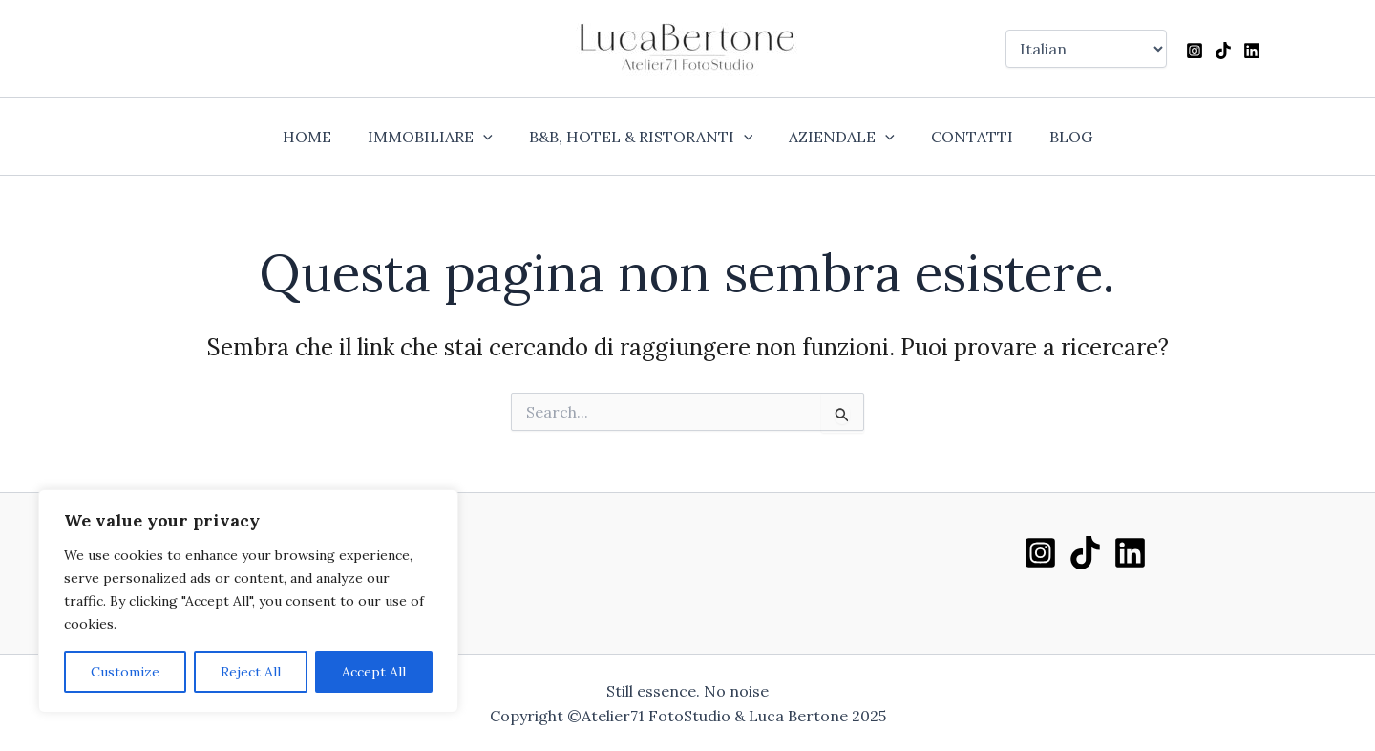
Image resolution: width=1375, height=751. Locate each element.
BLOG (1056, 136)
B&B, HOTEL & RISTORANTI (644, 136)
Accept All (374, 671)
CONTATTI (963, 136)
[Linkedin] (1251, 50)
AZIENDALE (839, 136)
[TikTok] (1223, 50)
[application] (491, 136)
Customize (125, 671)
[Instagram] (1194, 50)
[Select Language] (1086, 49)
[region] (248, 601)
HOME (321, 136)
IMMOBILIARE (438, 136)
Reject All (251, 671)
